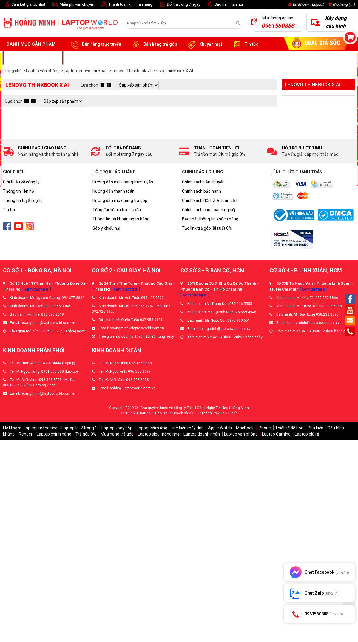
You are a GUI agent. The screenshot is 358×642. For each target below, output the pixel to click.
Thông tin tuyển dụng (23, 200)
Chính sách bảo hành (201, 191)
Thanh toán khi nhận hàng (126, 4)
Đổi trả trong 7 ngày (179, 4)
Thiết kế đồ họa (289, 427)
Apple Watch (220, 427)
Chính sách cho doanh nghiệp (209, 209)
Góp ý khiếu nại (106, 228)
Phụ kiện (315, 427)
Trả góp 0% (85, 434)
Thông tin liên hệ (18, 191)
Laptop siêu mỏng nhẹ (158, 434)
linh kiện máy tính (188, 427)
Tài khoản (300, 4)
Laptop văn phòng (241, 434)
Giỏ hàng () (341, 4)
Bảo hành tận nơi (224, 4)
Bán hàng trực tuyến (95, 44)
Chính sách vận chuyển (203, 182)
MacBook (245, 427)
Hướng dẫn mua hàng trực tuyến (122, 182)
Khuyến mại (204, 44)
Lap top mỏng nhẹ (40, 427)
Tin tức (244, 44)
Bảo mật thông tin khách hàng (210, 219)
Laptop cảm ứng (152, 427)
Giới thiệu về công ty (21, 182)
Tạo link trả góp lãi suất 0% (207, 228)
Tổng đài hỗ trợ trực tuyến (116, 209)
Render (26, 434)
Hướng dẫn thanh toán (113, 191)
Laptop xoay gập (116, 427)
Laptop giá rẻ (307, 434)
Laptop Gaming (276, 434)
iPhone (264, 427)
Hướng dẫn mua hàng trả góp (119, 200)
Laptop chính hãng (54, 434)
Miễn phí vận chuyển (72, 4)
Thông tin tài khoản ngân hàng (120, 219)
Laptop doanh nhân (201, 434)
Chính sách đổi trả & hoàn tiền (209, 200)
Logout (317, 4)
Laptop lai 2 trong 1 (79, 427)
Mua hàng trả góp (117, 434)
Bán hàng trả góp (153, 44)
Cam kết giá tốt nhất (24, 4)
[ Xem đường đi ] (36, 289)
